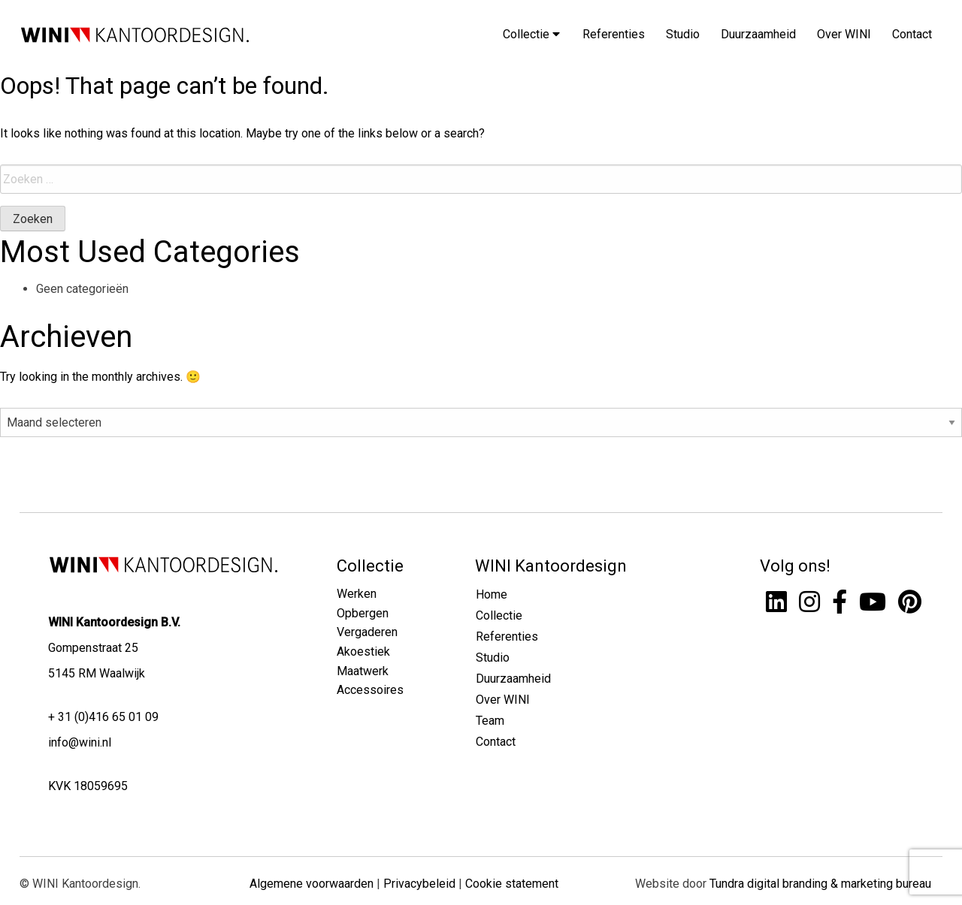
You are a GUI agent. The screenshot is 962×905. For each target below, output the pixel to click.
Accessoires (370, 690)
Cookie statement (511, 883)
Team (490, 720)
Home (491, 594)
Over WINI (844, 34)
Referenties (613, 34)
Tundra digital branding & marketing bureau (820, 883)
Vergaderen (367, 632)
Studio (683, 34)
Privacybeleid (419, 883)
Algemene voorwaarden (312, 883)
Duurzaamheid (758, 34)
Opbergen (363, 613)
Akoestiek (363, 651)
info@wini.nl (79, 742)
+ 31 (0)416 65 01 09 (103, 717)
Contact (912, 34)
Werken (357, 594)
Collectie (531, 34)
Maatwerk (363, 671)
